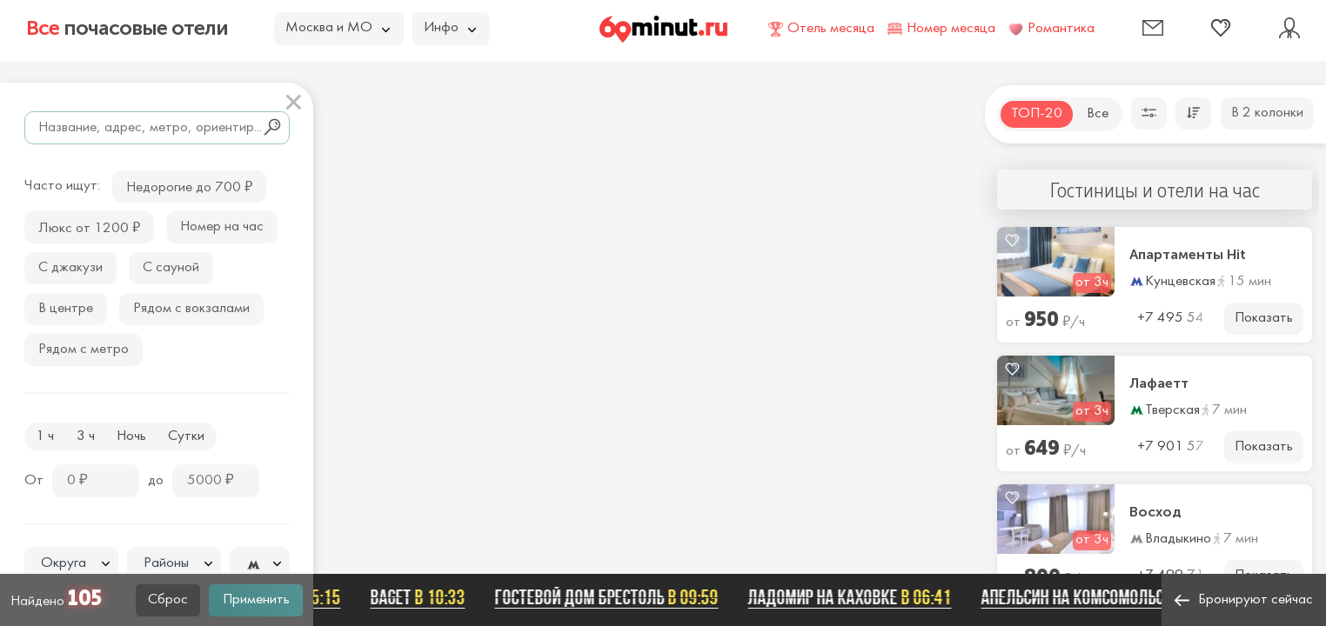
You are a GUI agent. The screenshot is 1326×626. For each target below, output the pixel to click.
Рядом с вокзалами (191, 309)
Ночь (131, 436)
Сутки (186, 436)
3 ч (86, 436)
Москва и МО (337, 28)
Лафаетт (1159, 383)
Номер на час (222, 227)
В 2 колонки (1267, 113)
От (34, 481)
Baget (425, 597)
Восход (1155, 512)
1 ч (45, 436)
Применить (256, 600)
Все (1097, 114)
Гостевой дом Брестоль (615, 597)
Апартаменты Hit (1187, 255)
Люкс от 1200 (89, 226)
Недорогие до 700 (189, 185)
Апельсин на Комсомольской (1120, 597)
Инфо (450, 28)
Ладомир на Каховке (858, 597)
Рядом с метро (83, 349)
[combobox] (71, 563)
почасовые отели (127, 28)
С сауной (171, 268)
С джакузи (70, 268)
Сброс (168, 600)
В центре (65, 309)
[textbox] (71, 564)
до (156, 481)
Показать (1264, 318)
